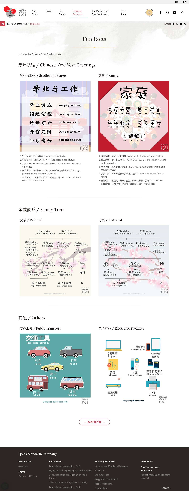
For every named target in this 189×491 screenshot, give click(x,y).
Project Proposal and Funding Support (155, 476)
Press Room (147, 461)
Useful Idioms (102, 488)
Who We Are (24, 461)
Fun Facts (99, 470)
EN (176, 2)
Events (49, 11)
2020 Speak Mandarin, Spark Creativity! (68, 482)
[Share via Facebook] (173, 23)
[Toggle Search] (149, 12)
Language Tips (102, 474)
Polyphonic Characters (106, 479)
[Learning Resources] (17, 24)
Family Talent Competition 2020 (64, 486)
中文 (184, 2)
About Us (23, 466)
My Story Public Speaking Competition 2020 (70, 470)
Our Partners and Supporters (150, 469)
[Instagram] (168, 12)
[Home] (2, 23)
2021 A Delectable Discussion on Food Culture (68, 476)
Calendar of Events (27, 476)
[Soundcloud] (183, 12)
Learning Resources (105, 461)
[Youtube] (176, 12)
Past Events (55, 461)
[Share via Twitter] (177, 23)
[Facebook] (161, 12)
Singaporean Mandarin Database (111, 466)
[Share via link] (185, 23)
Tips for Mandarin (104, 483)
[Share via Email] (181, 23)
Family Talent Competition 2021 (64, 466)
